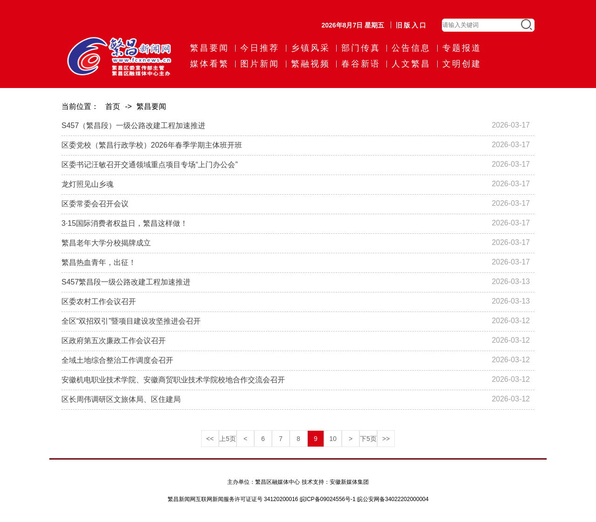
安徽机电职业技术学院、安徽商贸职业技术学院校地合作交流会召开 (173, 380)
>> (386, 438)
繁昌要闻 (209, 48)
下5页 (368, 438)
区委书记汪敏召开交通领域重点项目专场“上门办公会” (149, 165)
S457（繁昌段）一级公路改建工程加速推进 (133, 125)
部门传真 (360, 48)
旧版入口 (411, 25)
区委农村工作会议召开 (98, 301)
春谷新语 (360, 63)
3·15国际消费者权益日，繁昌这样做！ (124, 223)
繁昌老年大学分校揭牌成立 (106, 243)
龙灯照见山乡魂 (87, 184)
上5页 (227, 438)
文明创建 (461, 63)
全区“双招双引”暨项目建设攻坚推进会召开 (131, 321)
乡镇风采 (310, 48)
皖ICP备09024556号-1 (328, 499)
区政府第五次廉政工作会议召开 (113, 341)
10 (333, 438)
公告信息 (411, 48)
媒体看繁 (209, 63)
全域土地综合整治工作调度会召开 (117, 360)
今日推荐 (259, 48)
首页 (112, 106)
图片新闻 (259, 63)
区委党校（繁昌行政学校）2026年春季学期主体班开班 (151, 145)
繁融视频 (310, 63)
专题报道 (461, 48)
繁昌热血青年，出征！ (98, 262)
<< (210, 438)
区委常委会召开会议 (95, 204)
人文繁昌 (411, 63)
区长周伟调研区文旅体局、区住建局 (121, 399)
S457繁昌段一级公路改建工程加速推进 (125, 282)
